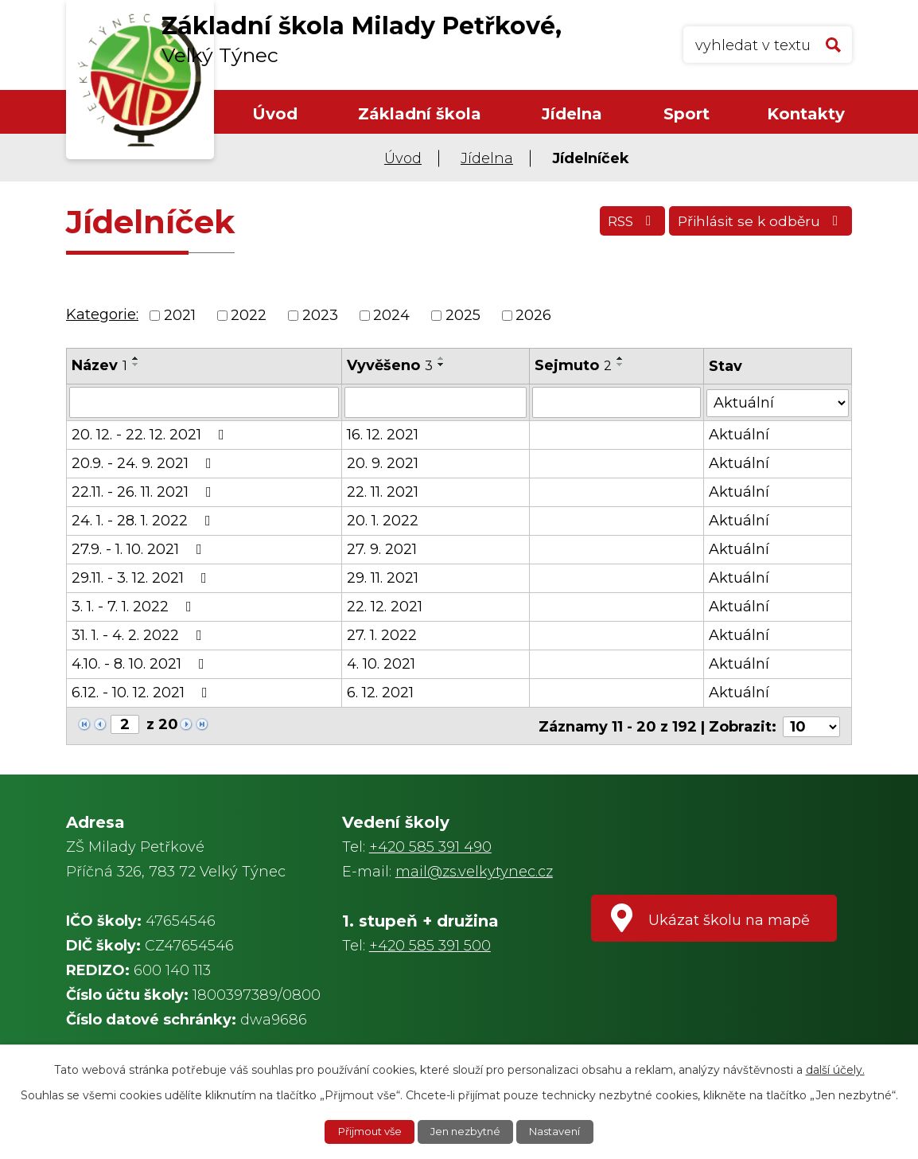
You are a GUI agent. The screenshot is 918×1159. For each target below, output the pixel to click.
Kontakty (806, 113)
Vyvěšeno (390, 365)
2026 (533, 315)
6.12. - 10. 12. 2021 (143, 691)
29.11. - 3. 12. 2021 (142, 577)
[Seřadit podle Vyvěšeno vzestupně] (441, 358)
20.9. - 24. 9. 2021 (145, 462)
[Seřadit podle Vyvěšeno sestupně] (441, 364)
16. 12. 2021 (382, 434)
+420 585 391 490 (430, 844)
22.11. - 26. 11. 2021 (145, 491)
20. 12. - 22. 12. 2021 (151, 434)
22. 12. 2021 (384, 606)
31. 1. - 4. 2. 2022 (140, 634)
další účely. (835, 1068)
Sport (686, 113)
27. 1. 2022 (382, 634)
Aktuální (739, 434)
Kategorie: (102, 314)
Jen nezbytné (467, 1131)
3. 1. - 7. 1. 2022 (135, 606)
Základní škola (419, 113)
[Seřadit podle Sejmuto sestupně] (621, 364)
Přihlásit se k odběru (757, 224)
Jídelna (572, 113)
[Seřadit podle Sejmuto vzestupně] (621, 358)
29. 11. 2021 (382, 577)
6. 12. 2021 (380, 691)
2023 (320, 315)
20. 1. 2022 (382, 520)
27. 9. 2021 (382, 548)
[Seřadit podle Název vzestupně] (136, 358)
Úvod (275, 113)
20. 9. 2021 (382, 462)
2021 (180, 315)
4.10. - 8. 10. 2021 (141, 663)
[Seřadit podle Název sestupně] (136, 364)
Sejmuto (574, 365)
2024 (391, 315)
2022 (248, 315)
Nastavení (561, 1131)
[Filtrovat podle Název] (204, 402)
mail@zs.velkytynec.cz (474, 869)
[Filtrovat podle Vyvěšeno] (435, 402)
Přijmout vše (364, 1131)
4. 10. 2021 (381, 663)
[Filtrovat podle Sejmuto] (617, 402)
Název (99, 365)
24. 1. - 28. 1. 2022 (144, 520)
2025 (462, 315)
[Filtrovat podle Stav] (777, 401)
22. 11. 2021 (382, 491)
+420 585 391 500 (430, 943)
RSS (621, 224)
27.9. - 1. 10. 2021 (140, 548)
